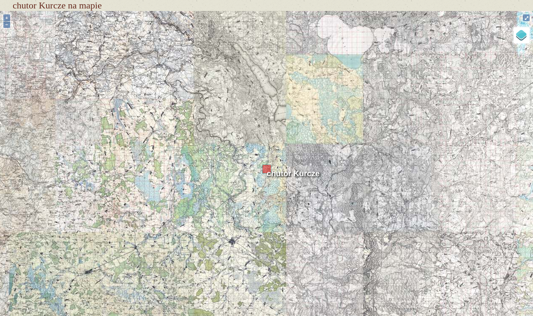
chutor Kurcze (293, 173)
